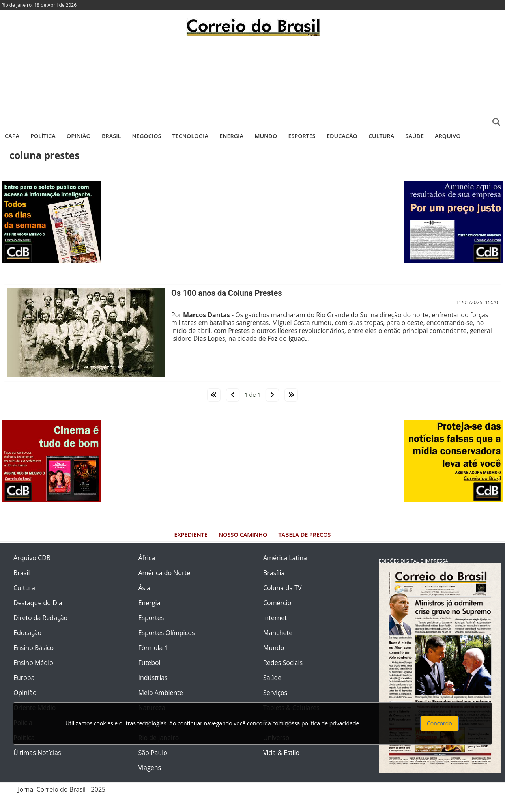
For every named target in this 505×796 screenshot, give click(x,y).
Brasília (273, 572)
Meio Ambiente (160, 692)
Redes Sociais (283, 662)
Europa (24, 677)
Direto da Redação (40, 617)
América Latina (285, 557)
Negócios (146, 136)
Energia (231, 136)
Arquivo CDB (31, 557)
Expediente (191, 534)
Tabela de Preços (304, 534)
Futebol (149, 662)
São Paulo (152, 752)
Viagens (149, 767)
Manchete (277, 632)
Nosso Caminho (243, 534)
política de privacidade (330, 723)
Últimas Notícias (37, 752)
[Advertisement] (252, 80)
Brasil (111, 136)
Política (43, 136)
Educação (342, 136)
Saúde (414, 136)
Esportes (301, 136)
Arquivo (447, 136)
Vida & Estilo (281, 752)
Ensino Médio (33, 662)
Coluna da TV (282, 587)
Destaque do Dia (37, 602)
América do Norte (164, 572)
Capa (12, 136)
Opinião (79, 136)
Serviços (275, 692)
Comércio (277, 602)
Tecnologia (190, 136)
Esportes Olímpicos (166, 632)
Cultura (381, 136)
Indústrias (153, 677)
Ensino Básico (33, 647)
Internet (275, 617)
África (146, 557)
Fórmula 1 (153, 647)
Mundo (265, 136)
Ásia (144, 587)
